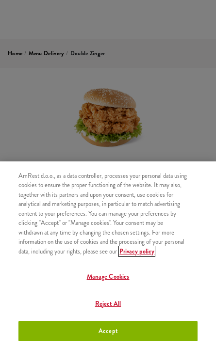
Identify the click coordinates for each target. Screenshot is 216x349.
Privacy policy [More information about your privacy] (136, 251)
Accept (108, 330)
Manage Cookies (108, 276)
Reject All (108, 303)
